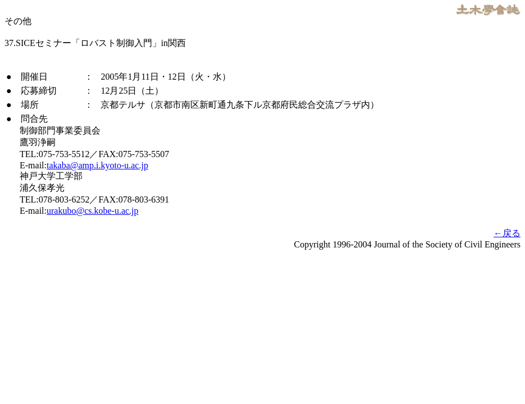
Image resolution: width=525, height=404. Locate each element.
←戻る (507, 233)
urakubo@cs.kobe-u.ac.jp (93, 210)
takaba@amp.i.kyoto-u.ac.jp (97, 165)
